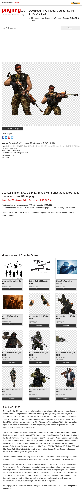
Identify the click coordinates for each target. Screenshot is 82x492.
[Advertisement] (41, 47)
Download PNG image (12, 128)
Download (12, 289)
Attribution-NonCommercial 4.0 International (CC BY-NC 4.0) (32, 143)
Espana (17, 2)
